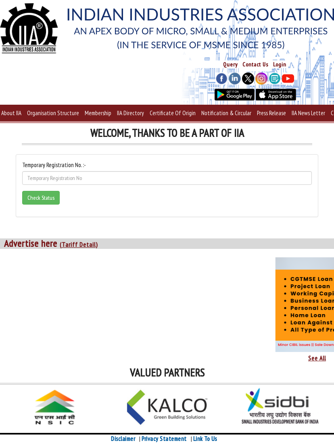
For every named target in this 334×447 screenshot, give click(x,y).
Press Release (271, 113)
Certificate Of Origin (173, 113)
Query (230, 64)
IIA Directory (130, 113)
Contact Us (255, 64)
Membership (98, 113)
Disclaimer (123, 439)
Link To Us (205, 439)
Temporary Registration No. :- (54, 165)
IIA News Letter (308, 113)
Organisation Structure (53, 113)
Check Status (40, 197)
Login (279, 64)
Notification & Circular (226, 113)
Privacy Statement (164, 439)
